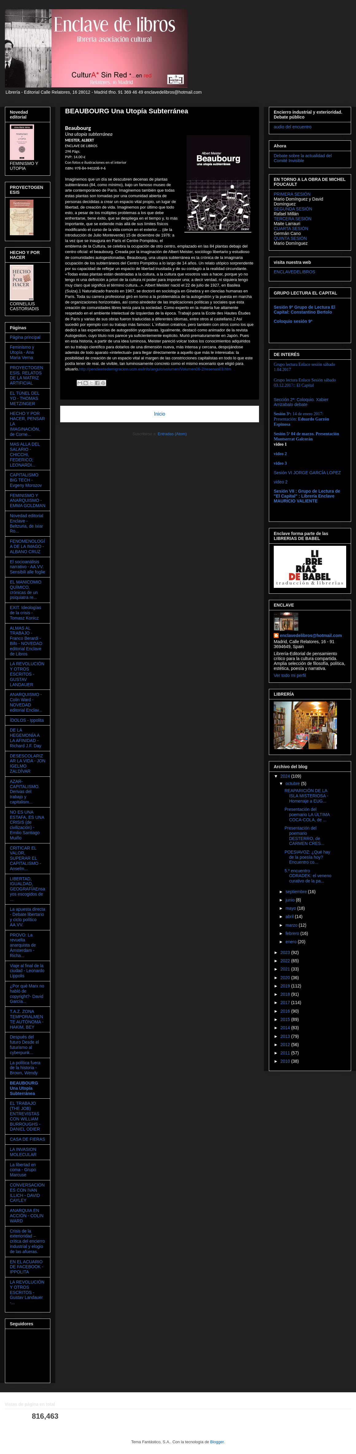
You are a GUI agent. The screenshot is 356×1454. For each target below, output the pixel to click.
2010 (286, 1061)
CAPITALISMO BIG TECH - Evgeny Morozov (26, 480)
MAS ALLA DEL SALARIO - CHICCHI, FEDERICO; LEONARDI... (25, 454)
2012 (286, 1044)
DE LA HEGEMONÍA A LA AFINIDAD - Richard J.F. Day (25, 738)
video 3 (280, 463)
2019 (286, 985)
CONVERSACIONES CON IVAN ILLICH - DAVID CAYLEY (27, 1192)
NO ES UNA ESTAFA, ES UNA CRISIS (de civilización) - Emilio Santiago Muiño (27, 825)
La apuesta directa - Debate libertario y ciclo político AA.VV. (27, 917)
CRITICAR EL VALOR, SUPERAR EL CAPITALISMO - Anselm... (25, 858)
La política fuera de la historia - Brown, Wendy (25, 1068)
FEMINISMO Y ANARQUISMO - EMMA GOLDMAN (27, 500)
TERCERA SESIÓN (293, 218)
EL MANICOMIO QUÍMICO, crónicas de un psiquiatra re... (25, 590)
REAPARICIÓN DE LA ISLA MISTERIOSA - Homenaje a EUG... (306, 795)
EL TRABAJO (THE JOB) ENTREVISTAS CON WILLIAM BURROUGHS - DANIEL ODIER (25, 1116)
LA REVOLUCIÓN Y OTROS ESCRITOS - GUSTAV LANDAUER (27, 674)
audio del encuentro (293, 126)
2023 (286, 952)
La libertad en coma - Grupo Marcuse (23, 1170)
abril (290, 916)
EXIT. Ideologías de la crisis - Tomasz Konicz (25, 612)
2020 (286, 977)
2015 (286, 1019)
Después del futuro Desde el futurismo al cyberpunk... (24, 1044)
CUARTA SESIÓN (291, 228)
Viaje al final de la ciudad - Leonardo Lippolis (27, 971)
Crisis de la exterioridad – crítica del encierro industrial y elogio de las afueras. (27, 1241)
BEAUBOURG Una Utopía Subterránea (24, 1088)
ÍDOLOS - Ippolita (27, 720)
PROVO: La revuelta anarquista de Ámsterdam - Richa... (23, 945)
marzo (292, 925)
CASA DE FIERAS (27, 1139)
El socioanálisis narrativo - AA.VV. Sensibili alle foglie (27, 567)
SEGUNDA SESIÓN (293, 208)
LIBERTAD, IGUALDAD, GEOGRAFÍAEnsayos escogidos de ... (27, 889)
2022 (286, 960)
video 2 (281, 481)
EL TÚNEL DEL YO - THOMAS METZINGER (24, 398)
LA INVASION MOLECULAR (23, 1152)
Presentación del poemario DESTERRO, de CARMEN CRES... (304, 836)
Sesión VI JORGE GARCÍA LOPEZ (307, 472)
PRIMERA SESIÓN (292, 194)
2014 (286, 1027)
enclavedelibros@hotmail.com (311, 635)
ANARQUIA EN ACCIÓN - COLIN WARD (27, 1215)
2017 (286, 1002)
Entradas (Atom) (172, 434)
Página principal (25, 337)
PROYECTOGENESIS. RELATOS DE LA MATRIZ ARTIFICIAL (26, 375)
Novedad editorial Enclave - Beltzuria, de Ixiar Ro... (26, 523)
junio (290, 899)
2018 (286, 994)
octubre (293, 783)
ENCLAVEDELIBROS (294, 271)
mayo (291, 908)
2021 (286, 969)
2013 (286, 1036)
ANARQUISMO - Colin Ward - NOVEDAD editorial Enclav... (26, 702)
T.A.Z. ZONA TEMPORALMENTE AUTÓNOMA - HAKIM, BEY (27, 1019)
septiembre (296, 891)
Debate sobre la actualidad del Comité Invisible (303, 158)
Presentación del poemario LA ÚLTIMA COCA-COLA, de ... (307, 814)
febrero (292, 933)
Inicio (159, 413)
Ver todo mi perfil (290, 675)
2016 (286, 1011)
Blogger (217, 1442)
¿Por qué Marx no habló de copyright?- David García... (27, 993)
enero (291, 941)
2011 (286, 1052)
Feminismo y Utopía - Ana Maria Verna (22, 352)
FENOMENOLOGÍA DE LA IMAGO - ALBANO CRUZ (27, 546)
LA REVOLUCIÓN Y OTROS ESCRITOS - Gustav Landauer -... (27, 1292)
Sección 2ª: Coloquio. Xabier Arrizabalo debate (301, 402)
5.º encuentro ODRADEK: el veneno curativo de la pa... (307, 876)
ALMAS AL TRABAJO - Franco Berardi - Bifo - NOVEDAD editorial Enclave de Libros (26, 641)
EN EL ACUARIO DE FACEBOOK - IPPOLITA (26, 1267)
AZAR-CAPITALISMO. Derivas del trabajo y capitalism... (25, 791)
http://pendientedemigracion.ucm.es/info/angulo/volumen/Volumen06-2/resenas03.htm (155, 369)
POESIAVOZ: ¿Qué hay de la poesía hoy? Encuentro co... (307, 857)
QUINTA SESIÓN (290, 238)
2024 (286, 776)
